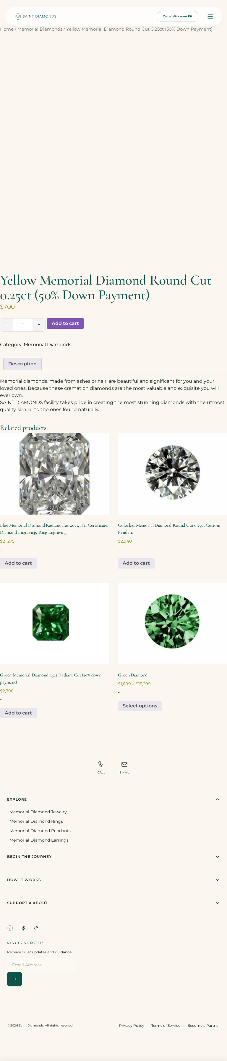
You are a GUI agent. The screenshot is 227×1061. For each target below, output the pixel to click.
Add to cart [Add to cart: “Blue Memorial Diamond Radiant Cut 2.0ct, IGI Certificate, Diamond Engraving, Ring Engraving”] (18, 563)
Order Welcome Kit (177, 16)
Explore (113, 799)
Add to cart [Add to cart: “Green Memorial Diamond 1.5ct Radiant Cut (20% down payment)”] (18, 713)
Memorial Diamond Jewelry (38, 811)
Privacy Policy (131, 1025)
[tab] (22, 364)
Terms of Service (165, 1025)
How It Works (113, 880)
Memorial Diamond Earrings (39, 840)
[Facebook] (23, 928)
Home (7, 29)
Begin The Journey (113, 856)
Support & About (113, 903)
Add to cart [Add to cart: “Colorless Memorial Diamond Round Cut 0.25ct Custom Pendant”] (136, 563)
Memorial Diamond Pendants (40, 830)
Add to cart (65, 323)
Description (22, 364)
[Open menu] (210, 16)
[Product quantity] (23, 324)
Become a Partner (203, 1025)
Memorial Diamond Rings (36, 821)
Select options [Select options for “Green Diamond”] (140, 706)
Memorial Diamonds (39, 29)
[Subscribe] (14, 979)
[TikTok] (36, 928)
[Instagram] (10, 928)
